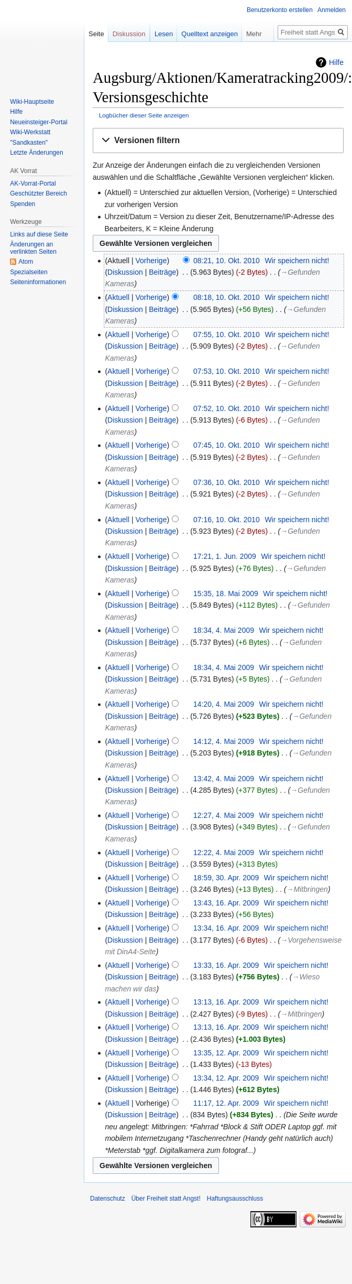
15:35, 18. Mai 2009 (225, 593)
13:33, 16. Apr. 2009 (226, 965)
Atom (25, 261)
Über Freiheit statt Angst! (166, 1198)
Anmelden (331, 10)
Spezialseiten (28, 272)
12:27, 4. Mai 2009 (223, 815)
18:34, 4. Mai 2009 (223, 630)
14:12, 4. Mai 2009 (223, 741)
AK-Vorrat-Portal (33, 183)
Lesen (164, 34)
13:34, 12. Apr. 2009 (226, 1078)
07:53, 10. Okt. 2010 (226, 371)
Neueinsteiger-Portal (38, 122)
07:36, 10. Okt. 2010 (226, 482)
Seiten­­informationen (38, 282)
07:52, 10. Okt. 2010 (226, 408)
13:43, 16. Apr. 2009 (226, 903)
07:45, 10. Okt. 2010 (226, 445)
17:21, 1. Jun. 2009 (224, 556)
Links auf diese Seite (39, 234)
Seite (96, 34)
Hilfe (336, 62)
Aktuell (118, 297)
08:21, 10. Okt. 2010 (226, 260)
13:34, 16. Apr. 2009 (226, 928)
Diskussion (125, 272)
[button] (218, 141)
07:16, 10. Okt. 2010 (226, 519)
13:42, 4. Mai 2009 (223, 778)
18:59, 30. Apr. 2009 (226, 877)
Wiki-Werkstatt (30, 132)
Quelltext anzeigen (209, 34)
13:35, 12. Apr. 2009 (226, 1053)
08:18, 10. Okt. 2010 (226, 297)
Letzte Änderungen (36, 152)
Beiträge (162, 272)
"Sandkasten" (29, 142)
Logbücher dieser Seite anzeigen (144, 115)
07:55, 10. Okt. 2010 (226, 334)
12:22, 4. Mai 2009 (223, 852)
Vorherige (151, 260)
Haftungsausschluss (235, 1198)
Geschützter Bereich (38, 193)
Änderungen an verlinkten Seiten (33, 248)
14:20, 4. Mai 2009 (223, 704)
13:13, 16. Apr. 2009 (226, 1002)
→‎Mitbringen (307, 889)
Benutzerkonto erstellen (280, 10)
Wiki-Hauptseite (32, 101)
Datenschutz (107, 1198)
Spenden (22, 204)
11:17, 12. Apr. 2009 (226, 1103)
